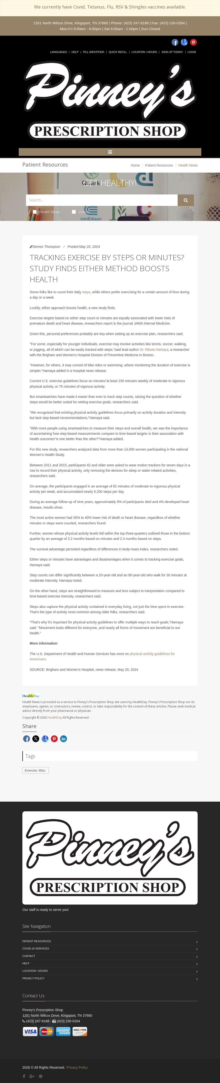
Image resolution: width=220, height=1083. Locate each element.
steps (86, 292)
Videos (81, 211)
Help (75, 51)
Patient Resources (159, 165)
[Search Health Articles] (102, 200)
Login (192, 51)
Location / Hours (144, 51)
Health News (46, 211)
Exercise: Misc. (35, 770)
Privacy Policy (33, 978)
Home (135, 165)
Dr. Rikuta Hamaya (154, 350)
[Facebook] (175, 42)
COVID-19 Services (35, 948)
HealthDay (54, 717)
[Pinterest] (193, 42)
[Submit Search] (186, 200)
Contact (28, 956)
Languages (58, 51)
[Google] (184, 42)
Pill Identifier (93, 51)
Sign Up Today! (172, 51)
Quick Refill (118, 51)
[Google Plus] (32, 1076)
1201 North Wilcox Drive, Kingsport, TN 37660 (70, 23)
